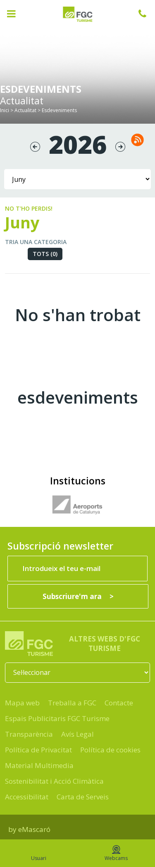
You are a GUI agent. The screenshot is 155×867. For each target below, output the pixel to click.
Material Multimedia (39, 765)
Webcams (116, 853)
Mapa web (22, 702)
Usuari (38, 853)
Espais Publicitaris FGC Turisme (57, 718)
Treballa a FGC (72, 702)
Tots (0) (45, 254)
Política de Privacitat (38, 749)
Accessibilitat (26, 796)
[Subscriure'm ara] (78, 596)
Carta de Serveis (83, 796)
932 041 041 (146, 14)
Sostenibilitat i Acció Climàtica (54, 781)
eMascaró (34, 829)
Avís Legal (77, 734)
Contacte (119, 702)
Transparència (29, 734)
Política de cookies (110, 749)
